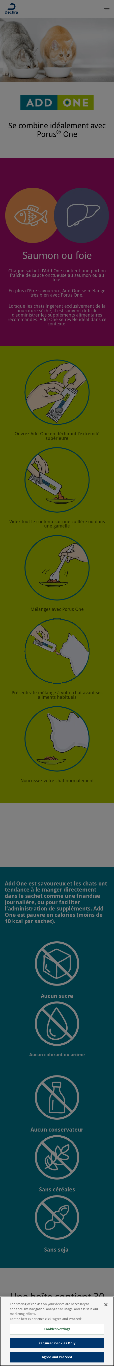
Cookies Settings (57, 1329)
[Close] (105, 1304)
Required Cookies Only (57, 1343)
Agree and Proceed (57, 1357)
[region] (57, 1331)
